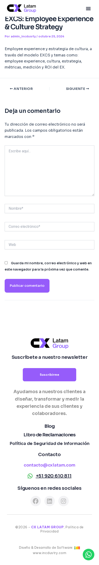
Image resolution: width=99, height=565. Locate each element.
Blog (49, 426)
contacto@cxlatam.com (49, 465)
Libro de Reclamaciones (49, 435)
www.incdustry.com (49, 553)
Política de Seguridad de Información (49, 443)
